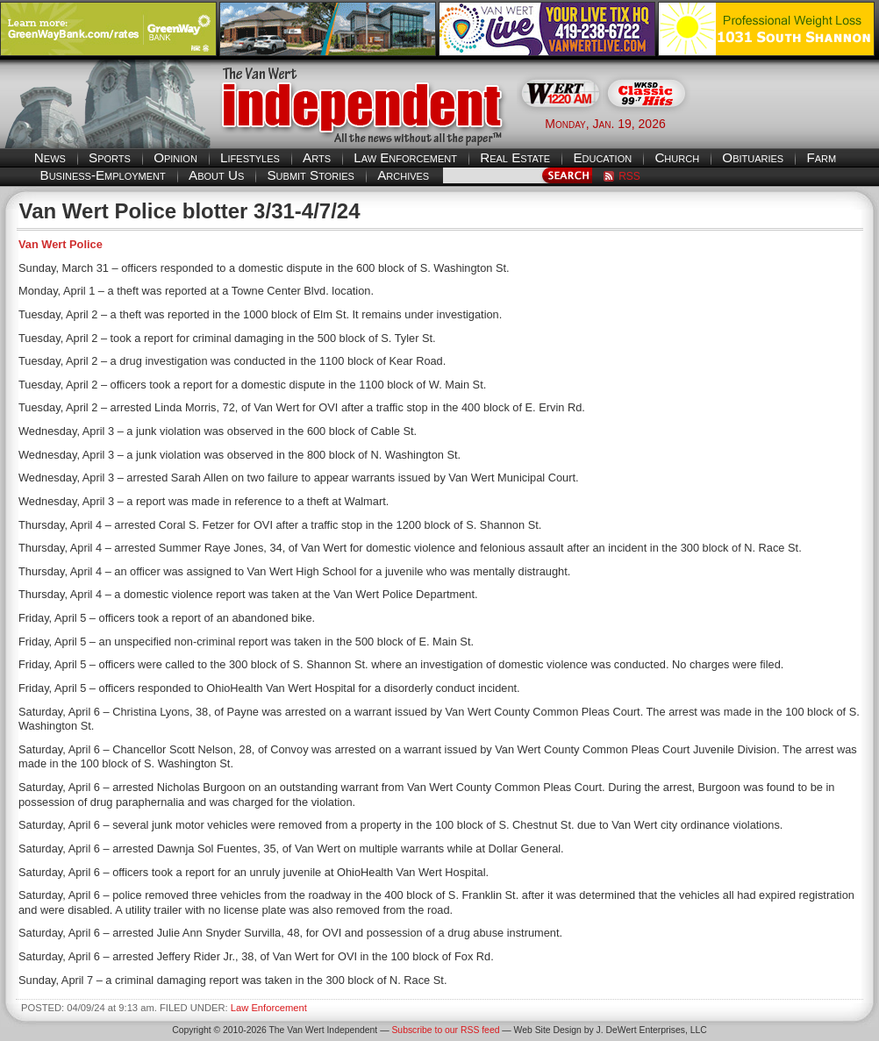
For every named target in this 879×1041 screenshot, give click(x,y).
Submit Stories (310, 175)
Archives (403, 175)
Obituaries (752, 157)
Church (676, 157)
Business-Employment (103, 175)
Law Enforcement (405, 157)
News (50, 157)
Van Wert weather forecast (791, 123)
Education (602, 157)
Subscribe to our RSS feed (445, 1030)
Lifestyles (250, 157)
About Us (216, 175)
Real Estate (515, 157)
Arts (317, 157)
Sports (110, 157)
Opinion (175, 157)
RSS (629, 176)
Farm (821, 157)
